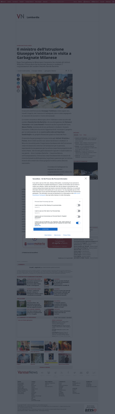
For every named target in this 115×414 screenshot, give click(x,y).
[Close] (86, 179)
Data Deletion (48, 235)
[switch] (78, 205)
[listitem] (57, 201)
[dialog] (57, 207)
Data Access (57, 235)
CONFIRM (45, 229)
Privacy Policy (66, 235)
